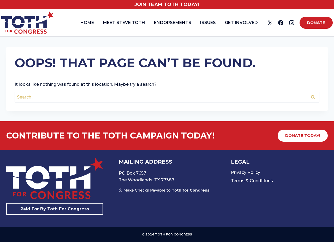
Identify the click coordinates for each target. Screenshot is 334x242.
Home (87, 22)
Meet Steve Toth (124, 22)
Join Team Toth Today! (167, 4)
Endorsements (172, 22)
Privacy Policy (245, 172)
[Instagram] (292, 23)
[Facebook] (281, 23)
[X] (270, 23)
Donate (316, 22)
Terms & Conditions (252, 180)
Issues (208, 22)
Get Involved (241, 22)
